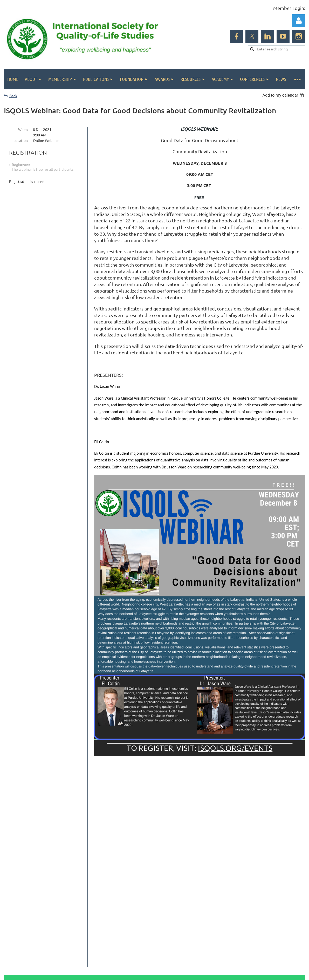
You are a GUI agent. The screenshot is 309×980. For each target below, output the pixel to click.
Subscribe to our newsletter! (271, 864)
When (23, 129)
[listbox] (283, 95)
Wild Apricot (243, 937)
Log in (298, 20)
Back (13, 95)
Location (20, 140)
